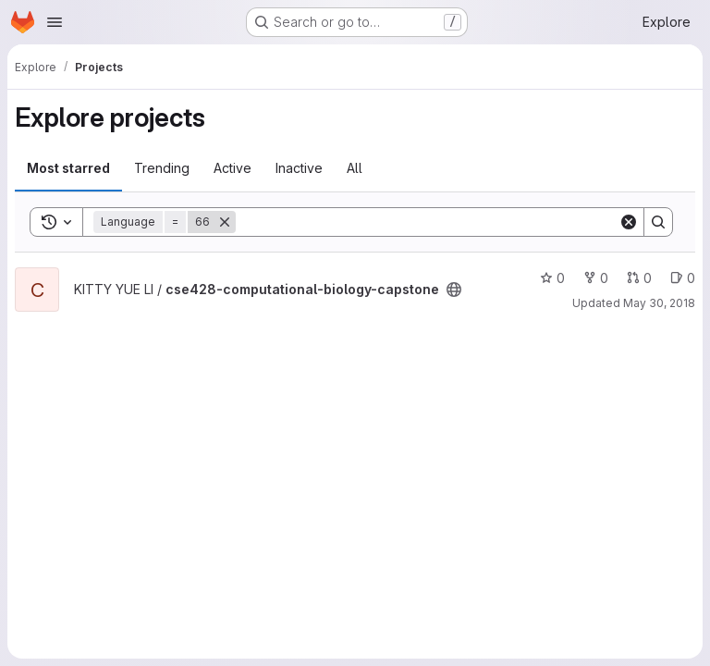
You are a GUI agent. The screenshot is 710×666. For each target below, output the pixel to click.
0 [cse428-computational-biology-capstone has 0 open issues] (682, 278)
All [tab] (354, 168)
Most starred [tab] (68, 168)
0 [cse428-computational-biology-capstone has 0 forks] (595, 278)
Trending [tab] (162, 168)
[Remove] (225, 222)
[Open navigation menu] (54, 22)
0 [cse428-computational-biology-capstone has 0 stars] (552, 278)
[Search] (427, 222)
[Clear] (629, 222)
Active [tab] (232, 168)
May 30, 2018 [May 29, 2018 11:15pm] (659, 303)
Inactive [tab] (299, 168)
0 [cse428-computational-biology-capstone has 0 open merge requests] (639, 278)
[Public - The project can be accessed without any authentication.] (454, 289)
